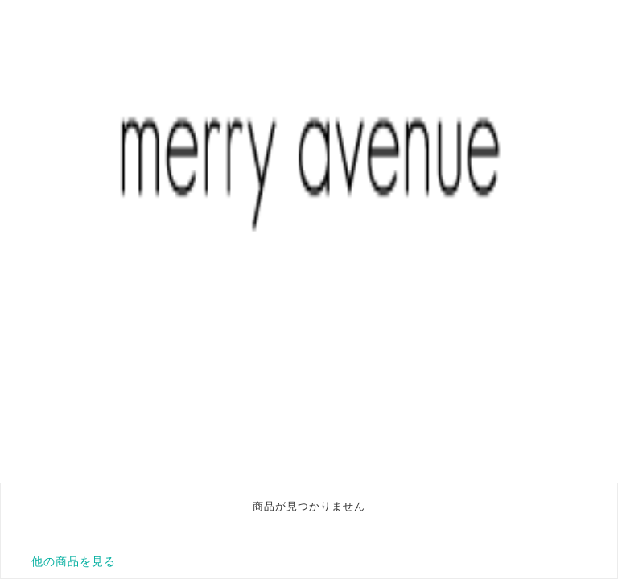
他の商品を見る (73, 561)
